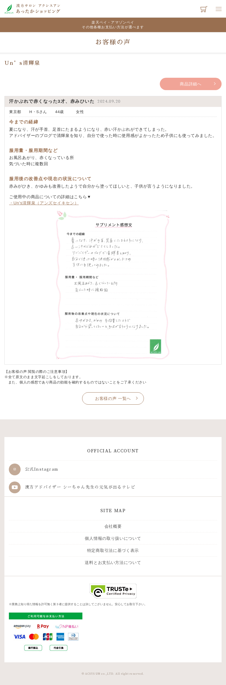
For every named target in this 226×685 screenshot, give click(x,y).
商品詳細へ (191, 84)
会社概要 (113, 526)
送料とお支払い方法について (113, 562)
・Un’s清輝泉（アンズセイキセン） (44, 203)
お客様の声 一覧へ (113, 398)
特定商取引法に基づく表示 (113, 550)
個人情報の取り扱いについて (113, 538)
